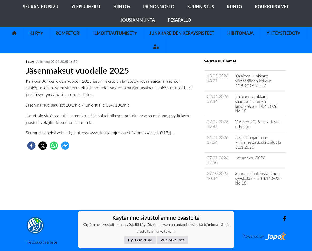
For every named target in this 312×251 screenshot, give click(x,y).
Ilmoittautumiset (115, 33)
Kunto (234, 6)
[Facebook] (282, 218)
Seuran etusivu (41, 6)
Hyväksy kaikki (140, 240)
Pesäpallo (179, 20)
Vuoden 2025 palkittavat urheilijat (257, 124)
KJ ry (36, 33)
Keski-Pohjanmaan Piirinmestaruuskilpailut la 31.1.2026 (258, 142)
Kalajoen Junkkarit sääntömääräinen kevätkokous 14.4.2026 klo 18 (256, 103)
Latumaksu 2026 (250, 157)
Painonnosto (159, 6)
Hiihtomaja (240, 33)
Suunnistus (200, 6)
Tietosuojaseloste (41, 242)
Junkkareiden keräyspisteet (181, 33)
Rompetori (68, 33)
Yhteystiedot (283, 33)
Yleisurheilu (85, 6)
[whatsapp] (54, 145)
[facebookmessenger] (65, 145)
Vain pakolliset (172, 240)
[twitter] (42, 145)
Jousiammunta (138, 20)
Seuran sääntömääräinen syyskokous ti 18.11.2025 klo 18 (258, 178)
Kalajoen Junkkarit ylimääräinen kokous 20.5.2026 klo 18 (253, 80)
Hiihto (121, 6)
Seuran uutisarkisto (225, 196)
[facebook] (31, 145)
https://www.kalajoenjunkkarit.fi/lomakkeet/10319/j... (125, 132)
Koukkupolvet (272, 6)
